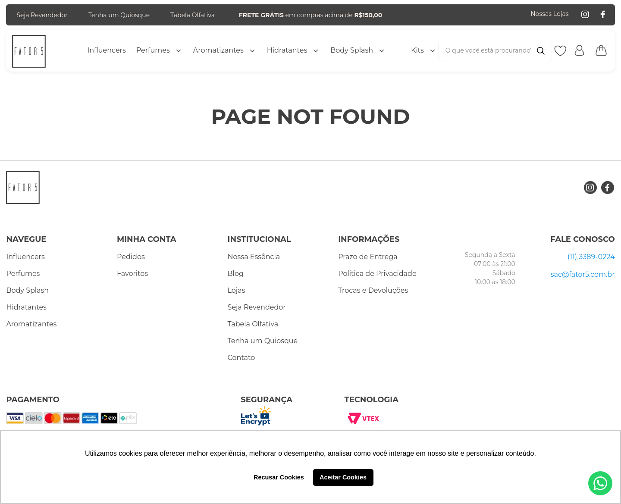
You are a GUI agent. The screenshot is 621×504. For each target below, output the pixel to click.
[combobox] (495, 51)
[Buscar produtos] (541, 51)
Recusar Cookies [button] (279, 477)
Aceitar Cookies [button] (343, 477)
